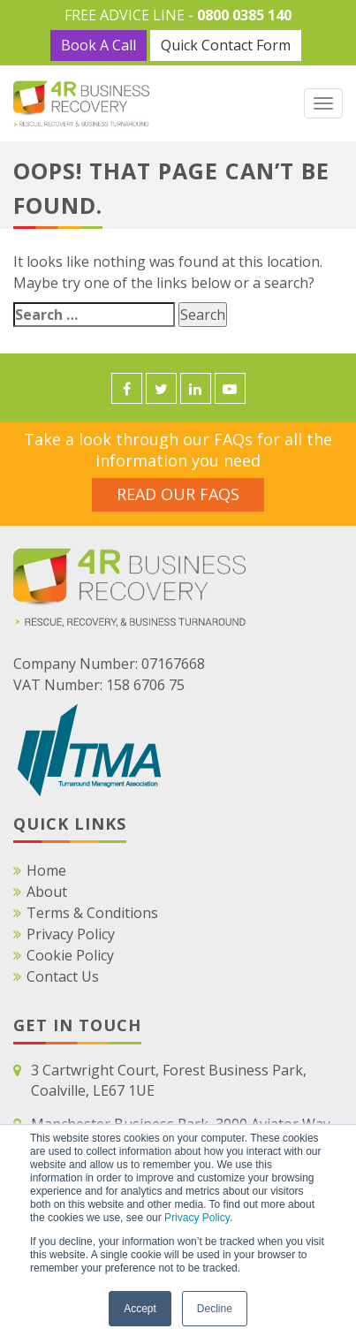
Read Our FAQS (178, 494)
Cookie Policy (70, 955)
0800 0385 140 (244, 15)
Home (46, 870)
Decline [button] (214, 1308)
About (47, 891)
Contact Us (63, 976)
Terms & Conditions (92, 913)
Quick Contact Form (226, 45)
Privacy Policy (197, 1217)
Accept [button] (140, 1308)
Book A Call (98, 45)
